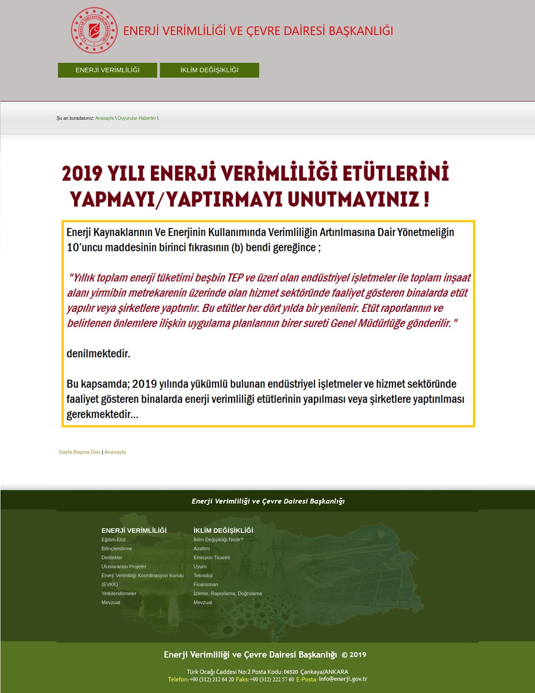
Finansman (206, 584)
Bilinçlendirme (117, 548)
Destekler (112, 557)
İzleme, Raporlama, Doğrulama (228, 593)
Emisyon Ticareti (212, 557)
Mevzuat (111, 602)
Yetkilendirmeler (119, 593)
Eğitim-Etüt (114, 539)
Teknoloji (203, 575)
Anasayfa (104, 118)
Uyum (200, 566)
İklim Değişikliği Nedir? (218, 539)
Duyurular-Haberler (137, 118)
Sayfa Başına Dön (80, 452)
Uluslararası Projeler (124, 566)
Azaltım (202, 548)
